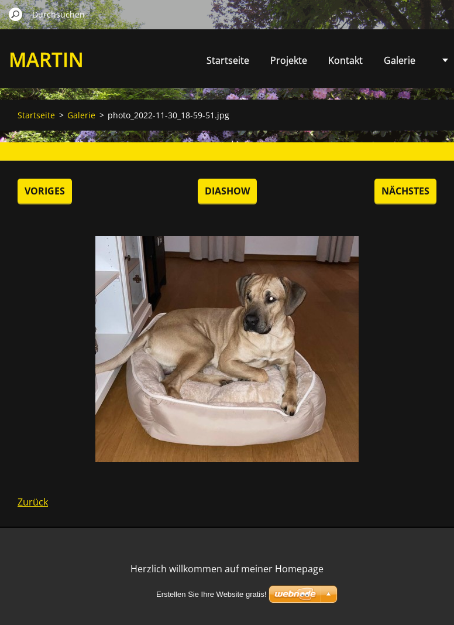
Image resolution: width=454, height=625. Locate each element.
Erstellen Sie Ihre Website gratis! (211, 594)
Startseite (228, 60)
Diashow (227, 191)
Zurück (33, 502)
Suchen (16, 14)
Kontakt (345, 60)
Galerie (399, 60)
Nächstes (405, 191)
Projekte (288, 60)
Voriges (45, 191)
